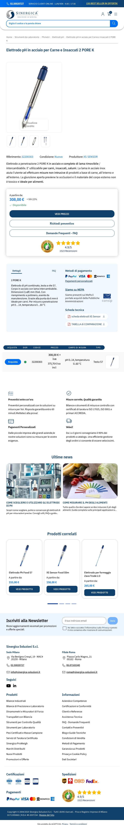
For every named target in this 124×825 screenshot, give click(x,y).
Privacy (105, 627)
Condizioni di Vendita (73, 738)
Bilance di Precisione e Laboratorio (25, 706)
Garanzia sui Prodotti (73, 749)
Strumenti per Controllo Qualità (23, 722)
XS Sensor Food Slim (57, 572)
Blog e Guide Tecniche (74, 733)
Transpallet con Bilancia (19, 717)
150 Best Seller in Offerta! (102, 3)
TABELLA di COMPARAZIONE (85, 324)
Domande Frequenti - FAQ (62, 233)
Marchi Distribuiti (15, 749)
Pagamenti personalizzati (79, 281)
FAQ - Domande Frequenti (76, 722)
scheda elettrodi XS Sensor (84, 316)
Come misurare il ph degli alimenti (85, 502)
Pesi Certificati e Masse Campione (24, 733)
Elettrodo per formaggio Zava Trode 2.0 (97, 574)
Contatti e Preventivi (73, 727)
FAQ (54, 271)
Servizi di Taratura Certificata (22, 738)
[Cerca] (62, 23)
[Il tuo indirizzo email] (84, 620)
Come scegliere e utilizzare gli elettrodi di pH (33, 504)
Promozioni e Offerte (17, 759)
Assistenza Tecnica (72, 717)
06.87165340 (73, 665)
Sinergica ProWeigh (17, 743)
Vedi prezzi (62, 214)
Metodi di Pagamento (73, 743)
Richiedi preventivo (62, 223)
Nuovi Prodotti (14, 754)
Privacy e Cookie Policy (74, 754)
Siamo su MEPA (74, 290)
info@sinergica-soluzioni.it (25, 672)
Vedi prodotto (24, 589)
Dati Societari (69, 759)
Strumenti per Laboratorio (20, 727)
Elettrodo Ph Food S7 (20, 572)
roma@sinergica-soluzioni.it (81, 672)
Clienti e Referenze (72, 711)
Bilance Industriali (16, 701)
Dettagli (16, 271)
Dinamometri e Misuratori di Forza (24, 711)
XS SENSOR (91, 157)
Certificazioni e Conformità (76, 706)
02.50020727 (17, 3)
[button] (52, 603)
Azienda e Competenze (74, 701)
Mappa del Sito (46, 815)
